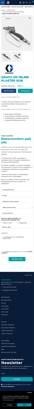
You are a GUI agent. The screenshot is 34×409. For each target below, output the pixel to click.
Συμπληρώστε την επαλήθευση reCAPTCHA (13, 237)
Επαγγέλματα (5, 297)
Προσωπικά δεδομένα (8, 327)
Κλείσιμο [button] (29, 392)
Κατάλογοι (4, 314)
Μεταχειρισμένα (6, 300)
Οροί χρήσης (5, 340)
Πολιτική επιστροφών (8, 343)
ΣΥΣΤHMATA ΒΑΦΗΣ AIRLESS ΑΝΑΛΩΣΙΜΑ (13, 11)
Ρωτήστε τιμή (25, 91)
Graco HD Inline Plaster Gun (10, 13)
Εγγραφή (17, 379)
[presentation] (15, 243)
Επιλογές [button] (9, 405)
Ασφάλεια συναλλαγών (8, 346)
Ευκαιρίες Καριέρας (7, 324)
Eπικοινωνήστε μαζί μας (8, 352)
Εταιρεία (4, 322)
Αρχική (3, 10)
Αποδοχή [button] (24, 405)
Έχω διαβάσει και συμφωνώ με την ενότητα (16, 252)
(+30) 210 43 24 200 (9, 287)
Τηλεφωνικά (22, 223)
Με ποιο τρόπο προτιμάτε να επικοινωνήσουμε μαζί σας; (11, 219)
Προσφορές (5, 306)
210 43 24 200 (8, 91)
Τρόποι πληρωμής (7, 333)
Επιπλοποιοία (11, 10)
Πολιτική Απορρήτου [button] (8, 400)
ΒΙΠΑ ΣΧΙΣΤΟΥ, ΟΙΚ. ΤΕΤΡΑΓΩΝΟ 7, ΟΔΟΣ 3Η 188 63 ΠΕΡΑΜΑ (16, 283)
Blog (2, 349)
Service (3, 303)
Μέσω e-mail (6, 223)
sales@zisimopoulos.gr (10, 290)
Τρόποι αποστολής (7, 330)
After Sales (4, 312)
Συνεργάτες (5, 309)
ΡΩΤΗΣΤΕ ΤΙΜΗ (17, 259)
